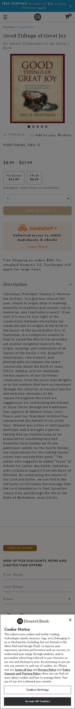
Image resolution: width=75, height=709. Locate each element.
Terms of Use (23, 670)
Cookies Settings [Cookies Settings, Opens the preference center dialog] (37, 690)
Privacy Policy (47, 670)
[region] (37, 661)
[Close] (70, 619)
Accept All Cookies (37, 701)
